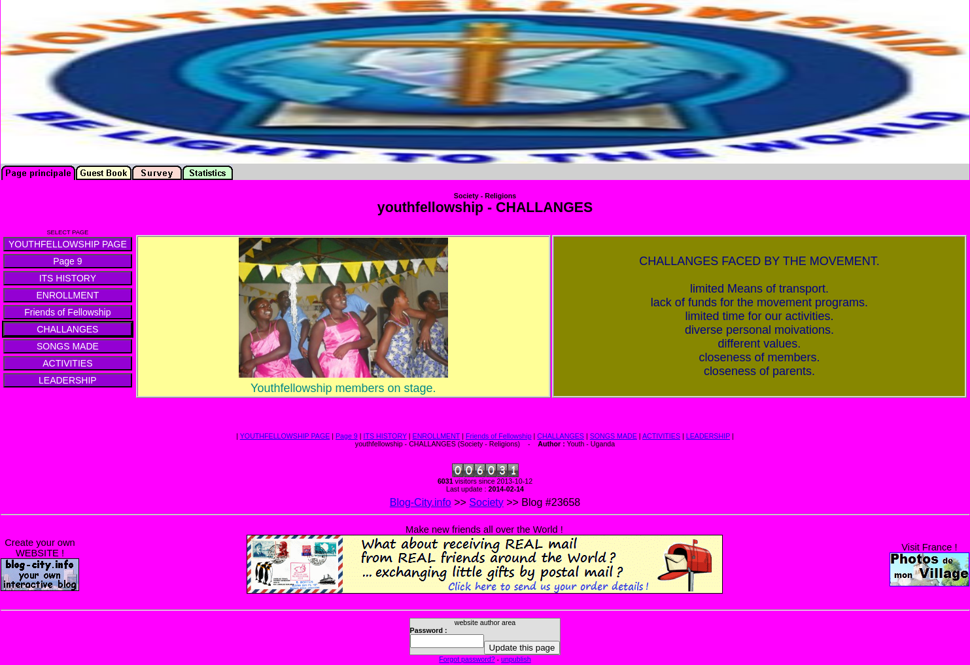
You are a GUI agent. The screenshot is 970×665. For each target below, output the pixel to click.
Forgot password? (466, 659)
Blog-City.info (420, 502)
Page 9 (347, 436)
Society (486, 502)
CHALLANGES (560, 436)
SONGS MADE (613, 436)
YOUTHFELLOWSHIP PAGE (285, 436)
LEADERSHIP (708, 436)
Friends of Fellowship (499, 436)
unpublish (516, 659)
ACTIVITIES (661, 436)
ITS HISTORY (385, 436)
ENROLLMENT (436, 436)
